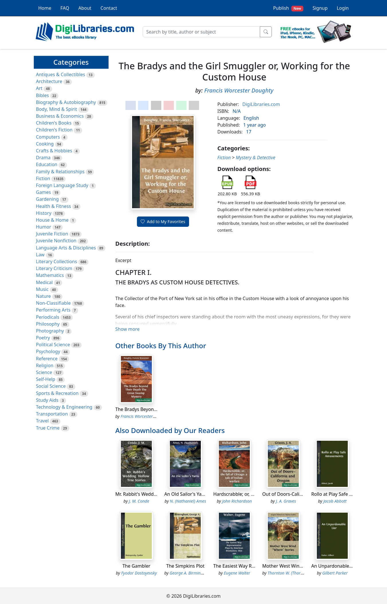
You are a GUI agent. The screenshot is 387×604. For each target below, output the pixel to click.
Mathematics (50, 275)
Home (45, 8)
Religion (45, 365)
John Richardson (237, 501)
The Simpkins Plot (185, 566)
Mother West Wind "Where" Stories (299, 566)
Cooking (45, 144)
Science (44, 372)
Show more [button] (127, 329)
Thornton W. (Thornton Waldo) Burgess (303, 573)
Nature (43, 296)
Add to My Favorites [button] (163, 221)
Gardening (47, 199)
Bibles (42, 95)
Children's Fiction (54, 130)
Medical (44, 282)
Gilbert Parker (335, 573)
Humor (43, 227)
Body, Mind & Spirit (56, 109)
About (84, 8)
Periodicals (48, 317)
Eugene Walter (237, 573)
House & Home (52, 220)
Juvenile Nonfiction (56, 240)
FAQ (64, 8)
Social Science (51, 386)
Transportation (52, 414)
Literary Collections (56, 261)
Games (43, 192)
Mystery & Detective (255, 157)
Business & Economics (60, 116)
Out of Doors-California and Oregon (300, 494)
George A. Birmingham (190, 573)
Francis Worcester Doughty (238, 90)
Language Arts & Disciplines (66, 248)
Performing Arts (53, 310)
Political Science (53, 344)
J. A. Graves (286, 501)
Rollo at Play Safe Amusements (344, 494)
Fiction (43, 178)
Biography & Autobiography (66, 102)
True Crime (48, 428)
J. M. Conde (139, 501)
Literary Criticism (54, 268)
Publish (288, 8)
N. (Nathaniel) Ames (188, 501)
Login (343, 8)
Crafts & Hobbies (54, 150)
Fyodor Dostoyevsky (139, 573)
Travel (42, 421)
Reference (47, 358)
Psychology (48, 351)
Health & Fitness (53, 206)
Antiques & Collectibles (60, 74)
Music (42, 289)
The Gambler (136, 566)
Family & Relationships (60, 171)
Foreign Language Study (62, 185)
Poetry (43, 338)
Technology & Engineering (64, 407)
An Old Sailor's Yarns (186, 494)
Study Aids (47, 400)
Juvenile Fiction (52, 234)
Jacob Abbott (335, 501)
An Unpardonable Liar (335, 566)
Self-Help (45, 379)
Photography (50, 331)
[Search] (201, 31)
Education (47, 164)
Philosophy (48, 324)
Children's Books (54, 123)
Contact (109, 8)
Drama (43, 157)
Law (40, 254)
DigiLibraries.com (261, 104)
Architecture (49, 81)
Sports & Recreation (57, 393)
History (44, 213)
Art (39, 88)
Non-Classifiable (53, 303)
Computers (48, 137)
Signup (320, 8)
